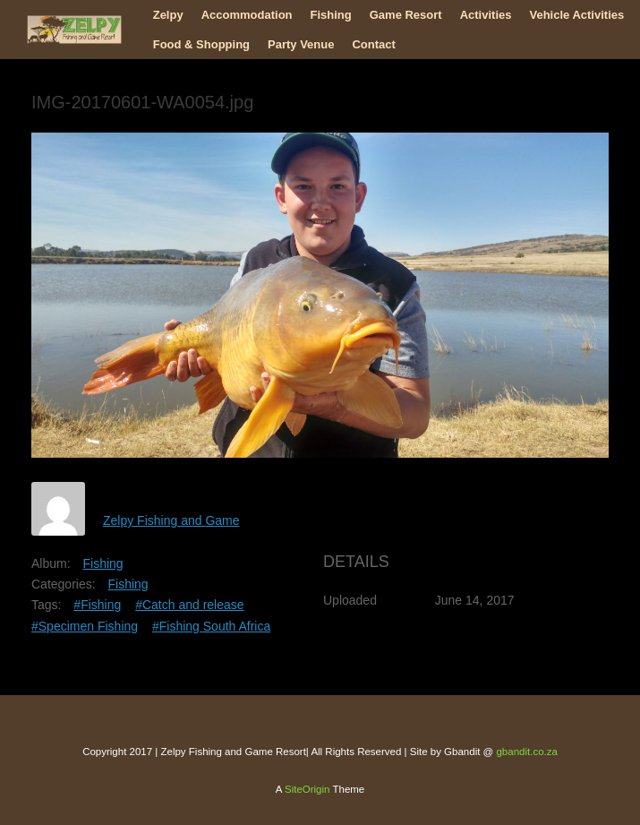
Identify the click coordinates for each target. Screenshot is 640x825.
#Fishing (97, 604)
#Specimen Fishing (84, 626)
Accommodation (247, 14)
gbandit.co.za (526, 751)
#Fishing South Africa (211, 626)
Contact (373, 44)
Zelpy (168, 14)
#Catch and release (189, 604)
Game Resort (406, 14)
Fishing (331, 14)
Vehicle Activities (576, 14)
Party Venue (301, 44)
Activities (486, 14)
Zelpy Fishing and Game (171, 520)
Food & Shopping (201, 44)
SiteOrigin (307, 789)
